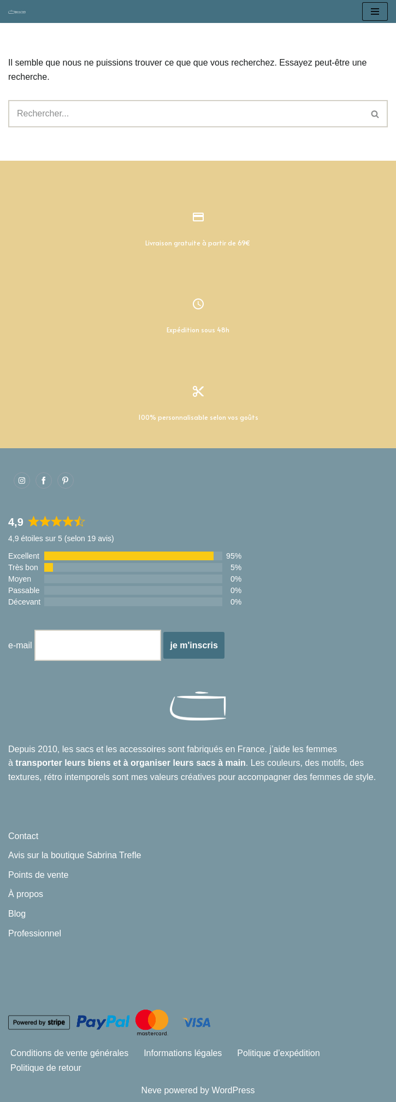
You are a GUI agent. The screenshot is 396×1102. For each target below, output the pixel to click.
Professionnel (34, 933)
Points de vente (38, 875)
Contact (23, 836)
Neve (151, 1090)
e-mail (20, 645)
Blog (17, 913)
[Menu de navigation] (375, 11)
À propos (25, 894)
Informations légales (183, 1053)
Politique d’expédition (278, 1053)
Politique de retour (45, 1067)
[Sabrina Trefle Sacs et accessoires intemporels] (19, 11)
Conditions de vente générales (69, 1053)
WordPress (233, 1090)
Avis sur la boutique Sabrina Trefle (74, 855)
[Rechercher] (185, 113)
